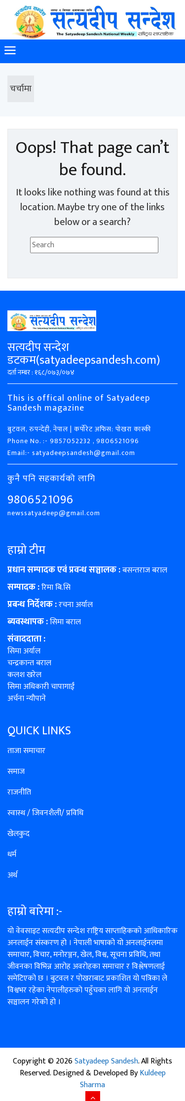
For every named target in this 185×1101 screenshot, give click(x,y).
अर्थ (12, 875)
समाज (16, 771)
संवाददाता (24, 639)
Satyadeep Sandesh (106, 1061)
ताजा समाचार (26, 751)
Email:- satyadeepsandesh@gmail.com (71, 452)
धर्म (11, 854)
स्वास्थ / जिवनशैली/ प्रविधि (45, 813)
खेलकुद (18, 833)
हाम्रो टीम (26, 550)
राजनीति (19, 792)
